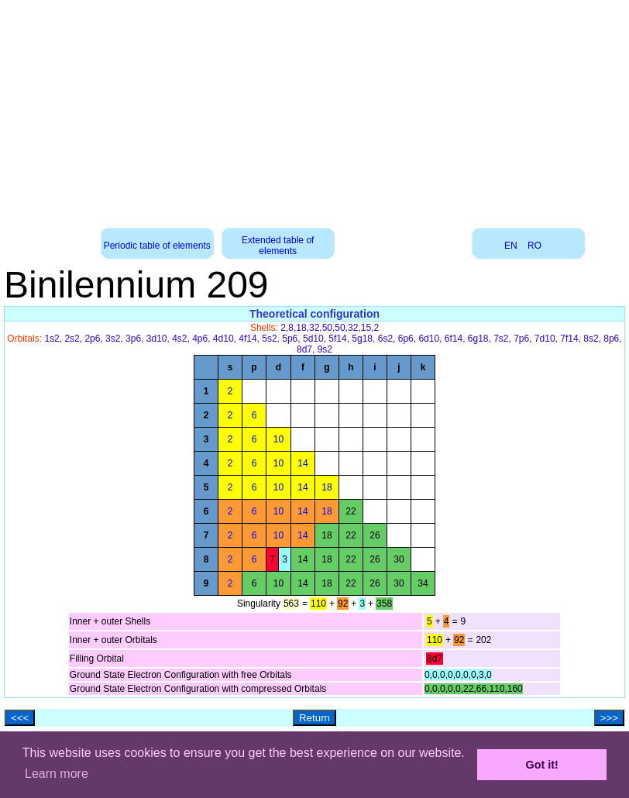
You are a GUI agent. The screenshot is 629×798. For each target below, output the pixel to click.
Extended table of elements (278, 245)
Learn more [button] (56, 773)
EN (510, 245)
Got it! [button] (542, 764)
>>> (609, 718)
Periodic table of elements (157, 245)
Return (314, 718)
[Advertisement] (314, 108)
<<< (20, 718)
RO (534, 245)
